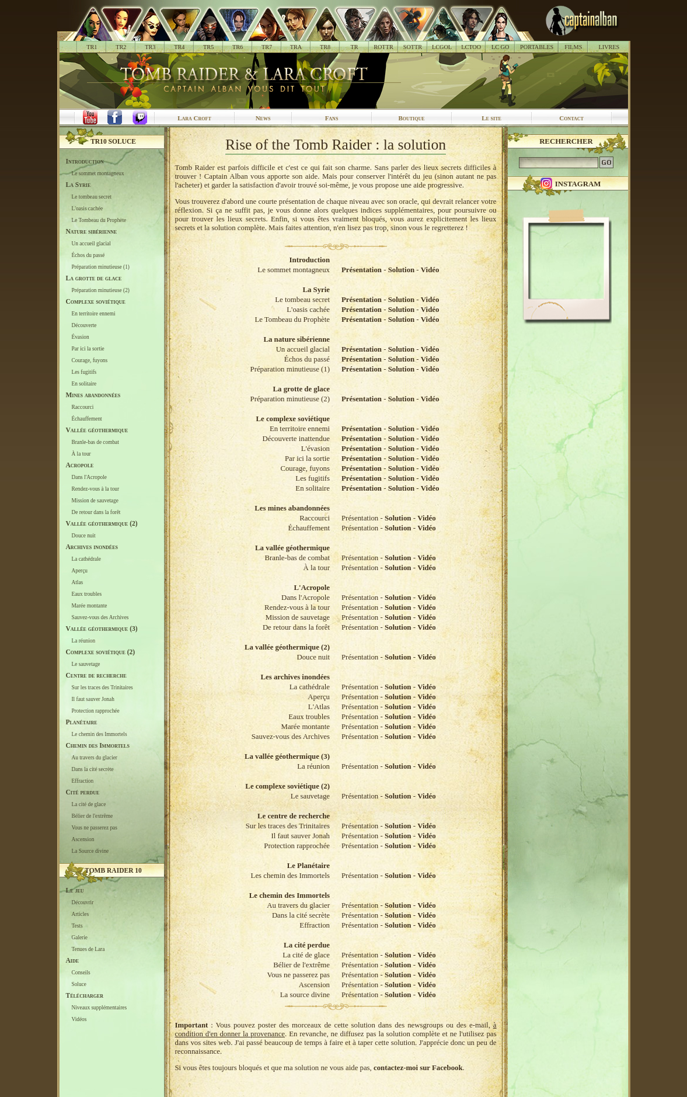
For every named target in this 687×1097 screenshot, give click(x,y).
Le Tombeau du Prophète (99, 220)
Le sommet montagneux (98, 173)
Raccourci (83, 407)
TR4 (179, 47)
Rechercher (566, 141)
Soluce (79, 984)
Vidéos (79, 1019)
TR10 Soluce (113, 141)
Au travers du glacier (94, 758)
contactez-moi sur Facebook (418, 1068)
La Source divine (90, 851)
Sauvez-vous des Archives (100, 617)
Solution (401, 270)
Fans (332, 117)
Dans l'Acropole (89, 477)
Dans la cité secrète (93, 769)
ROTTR (383, 47)
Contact (571, 117)
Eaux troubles (87, 594)
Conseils (81, 973)
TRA (296, 47)
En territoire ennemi (94, 314)
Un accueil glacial (91, 244)
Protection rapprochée (96, 711)
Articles (80, 914)
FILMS (573, 47)
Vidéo (430, 270)
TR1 (91, 47)
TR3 (150, 47)
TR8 (325, 47)
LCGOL (442, 47)
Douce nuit (84, 536)
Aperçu (80, 571)
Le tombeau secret (91, 197)
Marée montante (89, 606)
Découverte (84, 325)
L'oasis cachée (87, 208)
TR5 (208, 47)
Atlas (77, 582)
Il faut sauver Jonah (93, 699)
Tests (77, 926)
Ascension (83, 839)
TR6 (237, 47)
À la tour (81, 454)
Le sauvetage (86, 664)
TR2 (121, 47)
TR (354, 47)
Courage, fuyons (90, 360)
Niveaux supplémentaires (99, 1008)
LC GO (500, 47)
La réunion (84, 641)
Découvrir (83, 902)
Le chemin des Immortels (99, 734)
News (263, 117)
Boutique (411, 117)
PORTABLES (536, 47)
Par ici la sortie (88, 349)
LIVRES (608, 47)
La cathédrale (87, 559)
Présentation (361, 270)
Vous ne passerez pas (94, 828)
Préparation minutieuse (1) (101, 267)
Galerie (80, 937)
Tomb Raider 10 (113, 870)
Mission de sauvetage (95, 501)
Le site (491, 117)
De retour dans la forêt (96, 512)
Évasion (80, 337)
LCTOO (471, 47)
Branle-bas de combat (95, 442)
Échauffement (87, 419)
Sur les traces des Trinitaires (102, 687)
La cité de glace (89, 804)
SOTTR (412, 47)
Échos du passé (88, 255)
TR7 (266, 47)
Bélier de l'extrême (92, 816)
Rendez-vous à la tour (96, 489)
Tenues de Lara (88, 949)
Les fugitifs (84, 372)
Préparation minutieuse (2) (101, 290)
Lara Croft (194, 117)
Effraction (83, 781)
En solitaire (84, 384)
